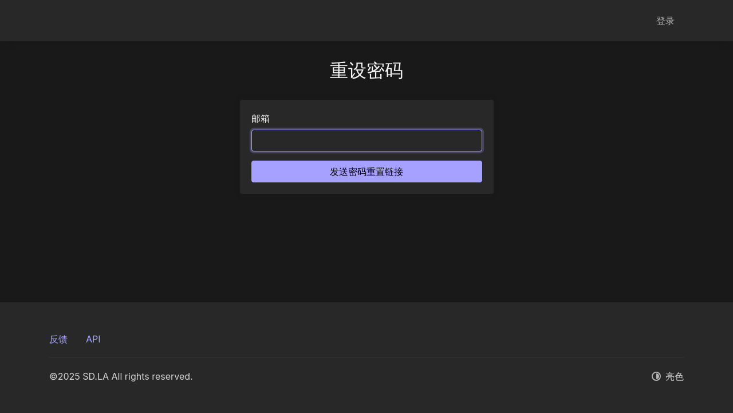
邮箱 (260, 118)
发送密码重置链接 (366, 171)
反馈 (58, 339)
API (93, 339)
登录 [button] (665, 20)
